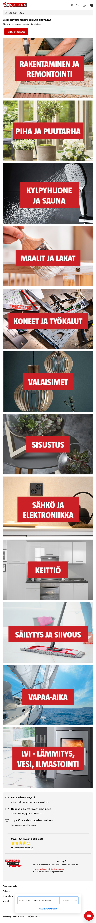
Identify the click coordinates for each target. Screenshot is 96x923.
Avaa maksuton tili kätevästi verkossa (49, 869)
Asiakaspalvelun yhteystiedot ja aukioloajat (30, 802)
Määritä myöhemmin (48, 908)
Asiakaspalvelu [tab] (10, 886)
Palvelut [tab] (6, 891)
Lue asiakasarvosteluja (22, 847)
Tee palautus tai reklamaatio (23, 825)
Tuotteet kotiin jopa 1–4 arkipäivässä (27, 813)
